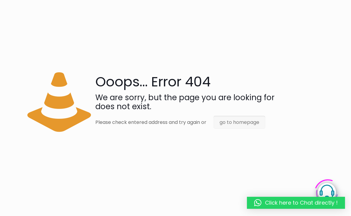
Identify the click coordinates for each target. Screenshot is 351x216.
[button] (296, 203)
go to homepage (239, 122)
